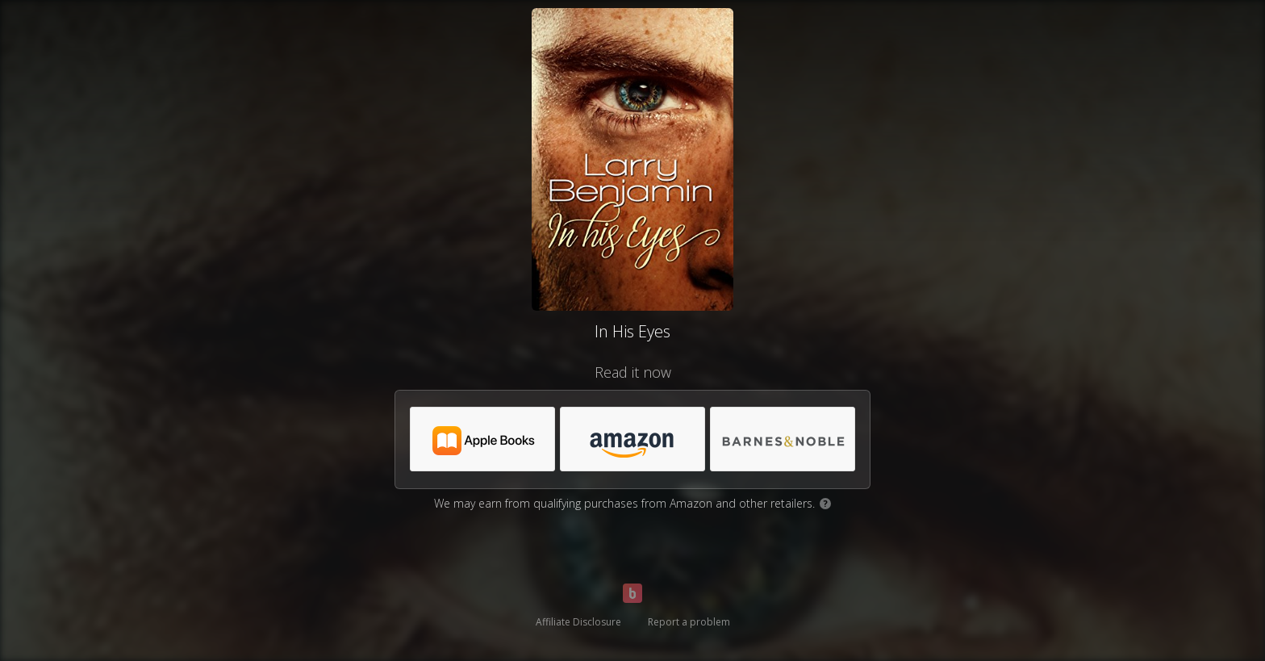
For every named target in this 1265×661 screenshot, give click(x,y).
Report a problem (689, 622)
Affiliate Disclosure (578, 622)
